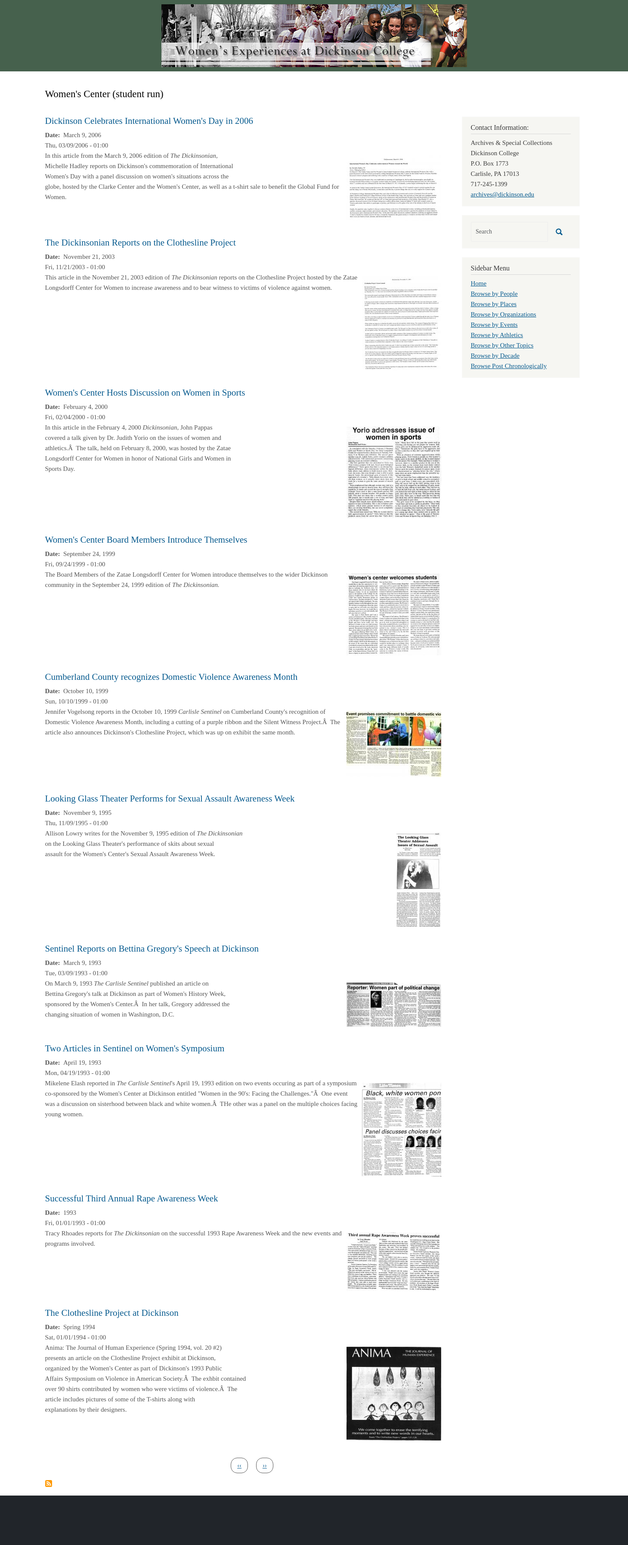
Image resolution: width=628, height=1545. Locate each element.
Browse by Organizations (503, 314)
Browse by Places (494, 304)
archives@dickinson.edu (503, 194)
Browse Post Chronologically (509, 365)
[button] (393, 187)
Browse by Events (494, 324)
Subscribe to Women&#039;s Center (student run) (48, 1483)
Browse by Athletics (497, 335)
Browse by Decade (495, 355)
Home (479, 283)
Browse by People (494, 293)
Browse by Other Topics (502, 345)
